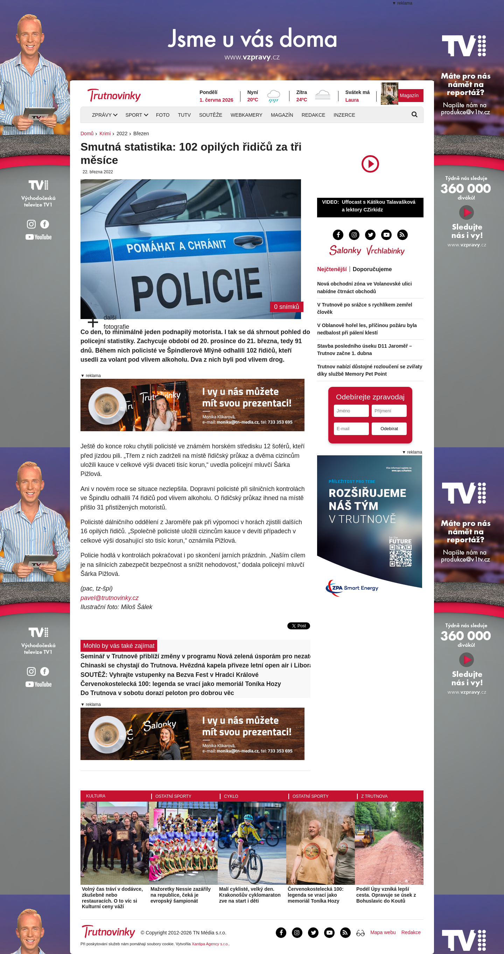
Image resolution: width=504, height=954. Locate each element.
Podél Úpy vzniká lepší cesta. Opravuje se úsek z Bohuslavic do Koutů (386, 895)
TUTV (184, 115)
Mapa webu (383, 932)
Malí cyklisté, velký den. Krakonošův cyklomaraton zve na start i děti (250, 895)
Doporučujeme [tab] (372, 269)
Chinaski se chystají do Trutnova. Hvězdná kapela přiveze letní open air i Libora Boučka (195, 665)
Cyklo (231, 796)
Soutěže (210, 115)
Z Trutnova (374, 796)
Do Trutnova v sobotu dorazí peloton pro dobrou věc (157, 692)
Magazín (409, 95)
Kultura (95, 796)
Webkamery (246, 115)
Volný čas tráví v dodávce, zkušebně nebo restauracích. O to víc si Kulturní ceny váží (112, 897)
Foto (163, 115)
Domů (86, 133)
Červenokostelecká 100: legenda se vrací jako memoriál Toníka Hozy (180, 683)
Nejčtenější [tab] (331, 269)
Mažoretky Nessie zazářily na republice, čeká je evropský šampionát (180, 895)
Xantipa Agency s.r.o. (210, 944)
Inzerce (344, 115)
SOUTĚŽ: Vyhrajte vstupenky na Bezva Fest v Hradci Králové (169, 674)
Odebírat (389, 428)
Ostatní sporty (173, 796)
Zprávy (102, 115)
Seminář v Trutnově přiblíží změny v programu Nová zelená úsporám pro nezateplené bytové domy (195, 656)
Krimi (105, 133)
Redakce (314, 115)
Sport (133, 115)
